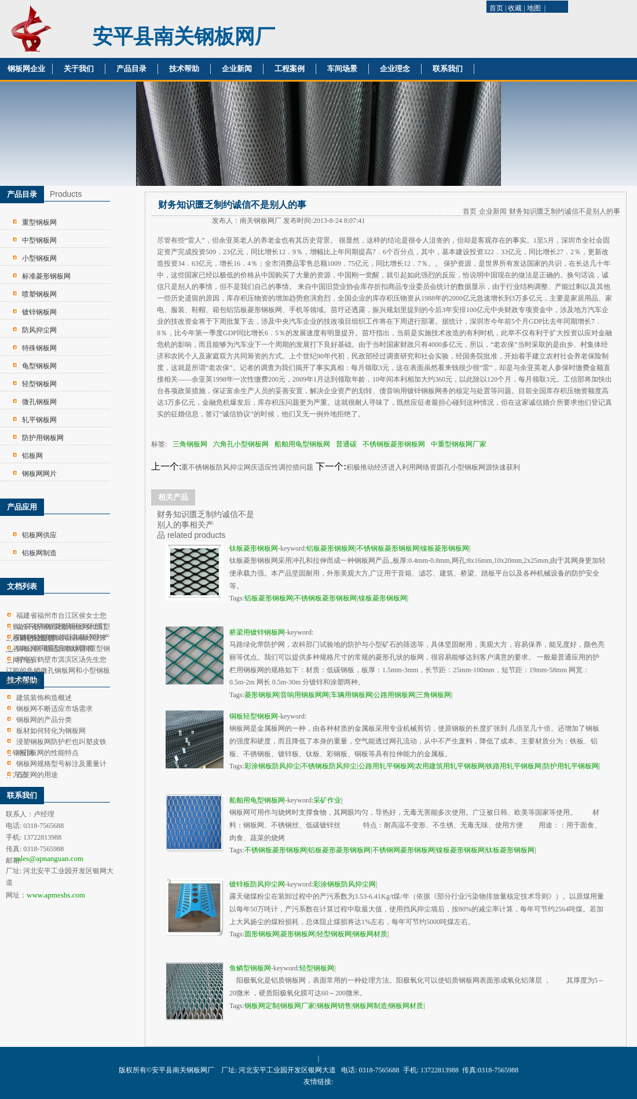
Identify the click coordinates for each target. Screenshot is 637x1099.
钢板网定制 (261, 1006)
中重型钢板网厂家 (458, 444)
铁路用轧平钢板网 (513, 766)
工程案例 (289, 68)
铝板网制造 (39, 553)
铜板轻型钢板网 (253, 716)
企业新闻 (237, 68)
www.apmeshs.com (56, 895)
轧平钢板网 (39, 420)
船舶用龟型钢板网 (302, 444)
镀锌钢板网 (39, 312)
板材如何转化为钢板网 (51, 731)
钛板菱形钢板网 (253, 548)
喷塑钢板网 (39, 294)
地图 (534, 8)
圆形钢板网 (261, 934)
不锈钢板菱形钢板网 (394, 444)
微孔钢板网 (39, 402)
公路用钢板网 (394, 695)
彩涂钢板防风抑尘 (272, 766)
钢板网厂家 (297, 1006)
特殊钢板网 (39, 348)
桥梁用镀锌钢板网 (257, 632)
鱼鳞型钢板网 (250, 968)
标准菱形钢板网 (46, 276)
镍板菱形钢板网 (444, 548)
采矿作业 (327, 800)
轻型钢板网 (39, 384)
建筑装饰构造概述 (44, 698)
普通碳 (346, 444)
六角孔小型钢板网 (241, 444)
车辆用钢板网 (351, 695)
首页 (496, 8)
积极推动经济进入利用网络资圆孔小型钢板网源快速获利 (433, 467)
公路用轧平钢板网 (386, 766)
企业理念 (395, 68)
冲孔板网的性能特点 (47, 753)
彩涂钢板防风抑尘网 (344, 884)
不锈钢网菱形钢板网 (403, 850)
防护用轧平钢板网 (571, 766)
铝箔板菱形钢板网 (254, 310)
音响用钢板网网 (304, 695)
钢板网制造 (370, 1006)
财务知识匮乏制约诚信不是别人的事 (564, 211)
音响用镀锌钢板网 (414, 391)
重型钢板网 (39, 222)
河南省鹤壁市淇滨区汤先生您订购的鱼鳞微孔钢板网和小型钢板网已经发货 (58, 670)
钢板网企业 (26, 68)
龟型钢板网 (39, 366)
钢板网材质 (370, 934)
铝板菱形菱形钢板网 (339, 850)
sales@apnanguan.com (48, 858)
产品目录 (131, 68)
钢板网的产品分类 (44, 720)
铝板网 (32, 456)
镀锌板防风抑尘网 (257, 884)
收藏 (515, 8)
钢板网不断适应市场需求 (54, 648)
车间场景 (342, 68)
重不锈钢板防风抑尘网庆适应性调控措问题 (247, 467)
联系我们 (448, 68)
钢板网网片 (39, 474)
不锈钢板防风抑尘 (329, 766)
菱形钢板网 (261, 695)
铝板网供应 (39, 535)
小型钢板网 (39, 258)
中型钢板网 (39, 240)
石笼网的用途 (37, 775)
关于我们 (79, 68)
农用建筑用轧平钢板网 (450, 766)
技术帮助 (184, 68)
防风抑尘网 (39, 330)
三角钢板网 (190, 444)
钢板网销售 (334, 1006)
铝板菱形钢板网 (330, 548)
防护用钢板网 (43, 438)
